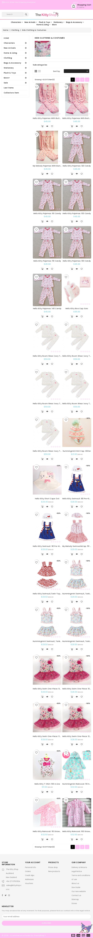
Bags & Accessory (12, 63)
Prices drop (53, 867)
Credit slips (29, 875)
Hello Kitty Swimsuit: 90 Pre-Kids (47, 546)
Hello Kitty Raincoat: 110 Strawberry (49, 831)
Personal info (30, 867)
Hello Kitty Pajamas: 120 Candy (77, 166)
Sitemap (75, 899)
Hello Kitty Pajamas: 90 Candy (47, 213)
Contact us (76, 895)
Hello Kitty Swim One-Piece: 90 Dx (48, 689)
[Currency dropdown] (76, 2)
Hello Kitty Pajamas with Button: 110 (49, 118)
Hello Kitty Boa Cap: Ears (77, 308)
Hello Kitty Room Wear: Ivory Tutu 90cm (51, 356)
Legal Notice (77, 871)
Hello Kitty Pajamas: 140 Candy (47, 308)
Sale (6, 83)
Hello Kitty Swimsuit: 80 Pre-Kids (77, 498)
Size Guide (76, 887)
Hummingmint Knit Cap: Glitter (77, 451)
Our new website (79, 891)
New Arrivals (10, 48)
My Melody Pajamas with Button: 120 (49, 166)
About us (75, 883)
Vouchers (29, 883)
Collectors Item (11, 93)
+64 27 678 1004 (13, 881)
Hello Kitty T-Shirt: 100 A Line (47, 784)
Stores (74, 903)
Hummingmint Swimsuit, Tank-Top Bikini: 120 (53, 641)
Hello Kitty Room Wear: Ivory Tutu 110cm (51, 403)
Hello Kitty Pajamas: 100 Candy (77, 213)
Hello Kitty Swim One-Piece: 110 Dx (48, 736)
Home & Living (10, 53)
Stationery (9, 68)
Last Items (9, 88)
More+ (7, 78)
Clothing (8, 58)
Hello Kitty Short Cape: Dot (47, 498)
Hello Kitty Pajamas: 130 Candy (77, 261)
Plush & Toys (10, 73)
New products (54, 871)
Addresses (29, 879)
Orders (28, 871)
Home (6, 38)
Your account (32, 862)
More (54, 24)
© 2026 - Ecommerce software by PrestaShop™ (24, 935)
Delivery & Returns (79, 867)
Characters (9, 43)
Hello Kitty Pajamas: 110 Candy (47, 261)
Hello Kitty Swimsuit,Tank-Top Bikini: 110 (51, 593)
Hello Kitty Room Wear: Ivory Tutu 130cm (51, 451)
